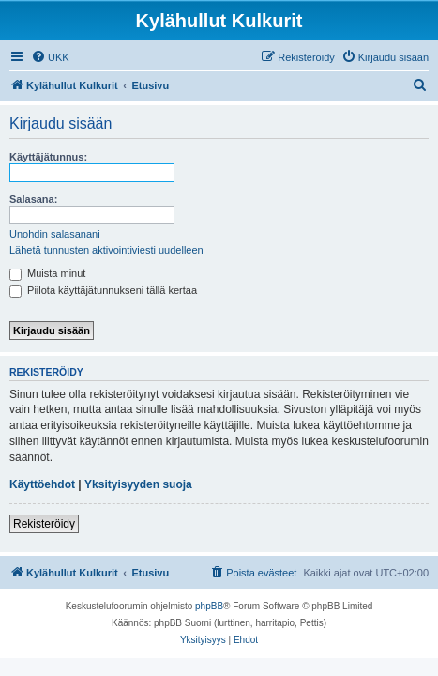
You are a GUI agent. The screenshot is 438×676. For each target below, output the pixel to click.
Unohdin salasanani (54, 233)
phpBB (209, 606)
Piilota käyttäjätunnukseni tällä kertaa (103, 290)
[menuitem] (50, 57)
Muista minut (47, 273)
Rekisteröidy (44, 523)
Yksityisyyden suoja (138, 484)
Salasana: (33, 199)
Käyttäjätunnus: (48, 156)
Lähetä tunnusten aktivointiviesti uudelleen (106, 249)
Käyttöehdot (42, 484)
